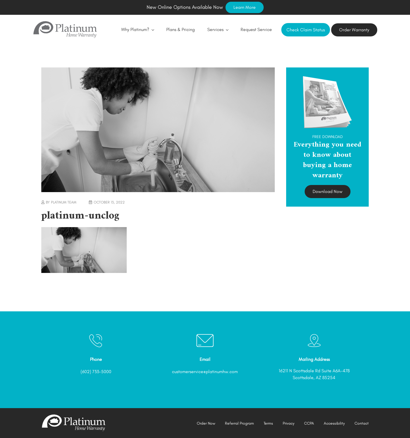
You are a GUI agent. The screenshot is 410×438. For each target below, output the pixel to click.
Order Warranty (354, 29)
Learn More (244, 7)
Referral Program (239, 423)
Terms (268, 423)
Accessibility (334, 423)
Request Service (256, 29)
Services (217, 29)
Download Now (328, 191)
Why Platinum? (137, 29)
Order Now (206, 423)
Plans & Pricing (180, 29)
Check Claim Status (305, 29)
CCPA (309, 423)
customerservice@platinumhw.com (205, 371)
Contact (361, 423)
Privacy (288, 423)
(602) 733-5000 (96, 371)
